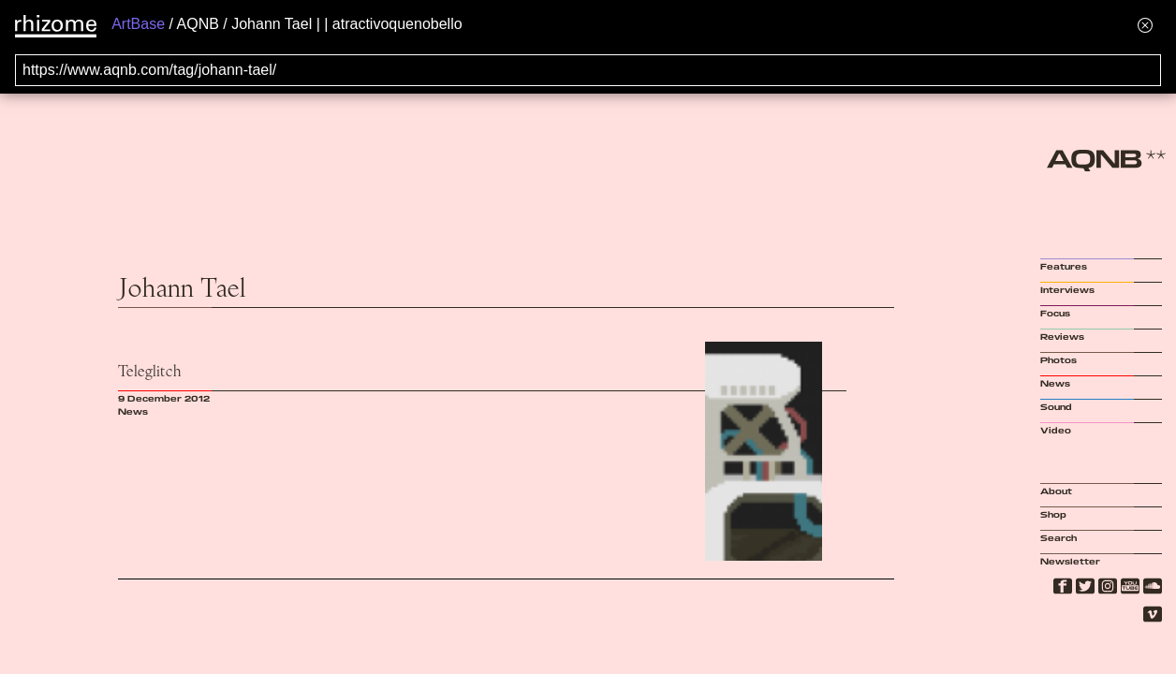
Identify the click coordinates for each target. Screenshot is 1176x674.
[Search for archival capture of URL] (588, 70)
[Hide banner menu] (1145, 24)
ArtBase (138, 24)
